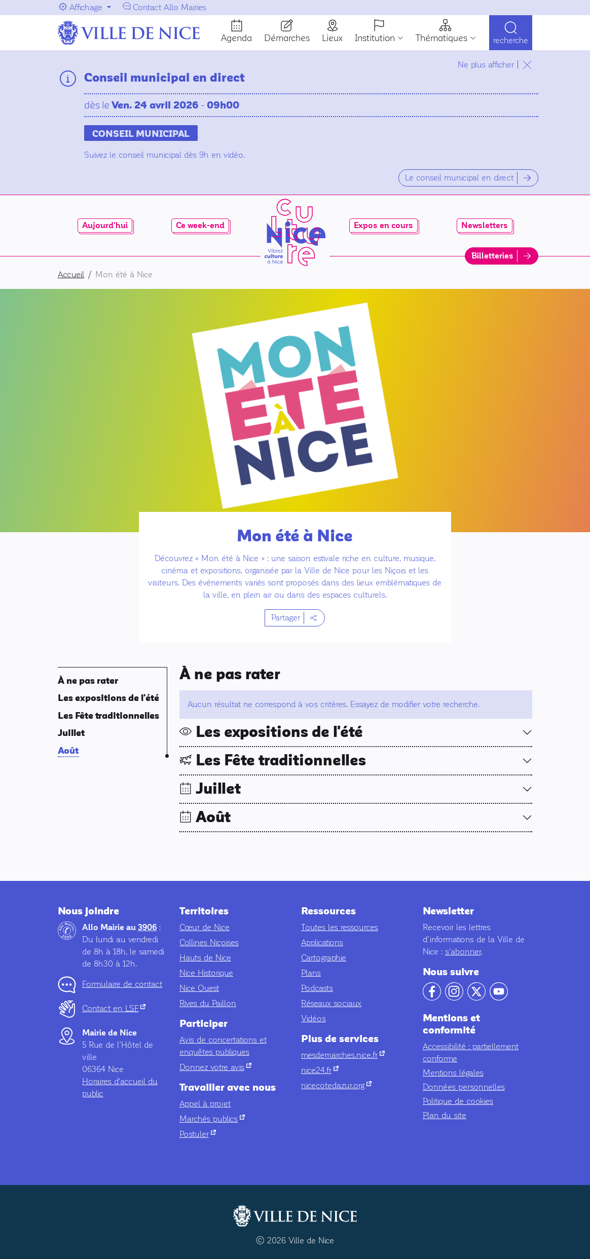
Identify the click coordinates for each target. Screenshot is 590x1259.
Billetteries (492, 256)
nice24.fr (320, 1070)
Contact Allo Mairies (169, 7)
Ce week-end (200, 225)
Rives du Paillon (207, 1003)
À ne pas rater (88, 681)
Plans (311, 973)
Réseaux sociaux (331, 1003)
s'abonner (463, 951)
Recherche (510, 42)
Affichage (86, 7)
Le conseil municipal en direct (459, 177)
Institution (375, 38)
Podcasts (317, 988)
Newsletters (484, 225)
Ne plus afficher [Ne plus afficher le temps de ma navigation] (486, 64)
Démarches (287, 38)
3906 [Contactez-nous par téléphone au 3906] (147, 927)
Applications (322, 942)
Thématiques (441, 38)
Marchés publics (212, 1119)
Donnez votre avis (215, 1067)
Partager (285, 617)
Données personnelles (464, 1087)
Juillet (71, 733)
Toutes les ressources (339, 927)
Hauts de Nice (205, 957)
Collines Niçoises (209, 942)
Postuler (197, 1134)
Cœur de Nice (204, 927)
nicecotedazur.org (336, 1085)
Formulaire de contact (122, 984)
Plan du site (444, 1115)
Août (68, 751)
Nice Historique (206, 973)
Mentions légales (453, 1072)
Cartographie (323, 957)
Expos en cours (383, 225)
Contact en (113, 1008)
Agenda (236, 38)
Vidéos (313, 1018)
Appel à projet (205, 1103)
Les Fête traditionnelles (108, 716)
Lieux (332, 38)
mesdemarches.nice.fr (343, 1055)
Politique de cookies (458, 1101)
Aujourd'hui (105, 225)
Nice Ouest (199, 988)
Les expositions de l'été (108, 698)
